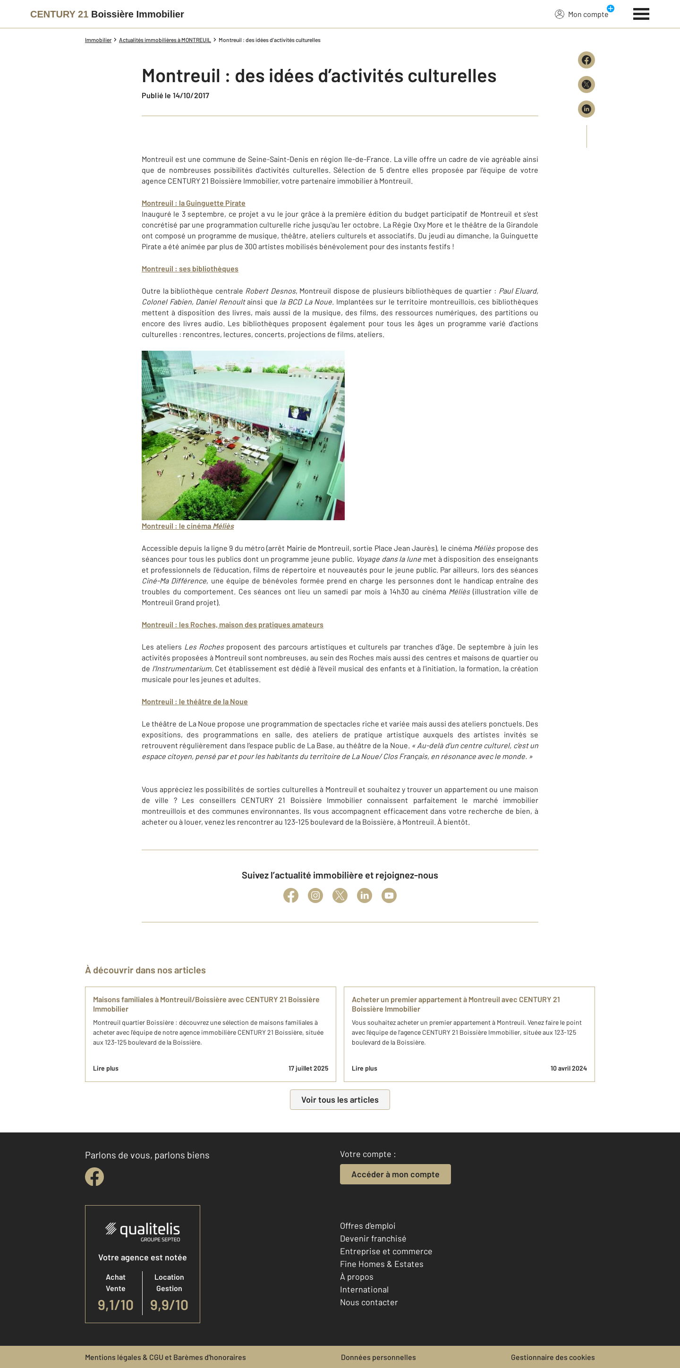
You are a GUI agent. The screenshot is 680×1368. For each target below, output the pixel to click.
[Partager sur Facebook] (586, 59)
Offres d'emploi (368, 1225)
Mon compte (582, 13)
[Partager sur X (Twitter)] (586, 84)
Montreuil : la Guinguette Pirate (194, 202)
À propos (357, 1276)
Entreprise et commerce (386, 1251)
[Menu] (641, 13)
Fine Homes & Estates (382, 1263)
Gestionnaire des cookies (553, 1356)
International (364, 1289)
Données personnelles (378, 1356)
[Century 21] (107, 14)
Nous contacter (369, 1302)
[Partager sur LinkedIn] (586, 109)
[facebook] (94, 1176)
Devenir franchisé (373, 1238)
